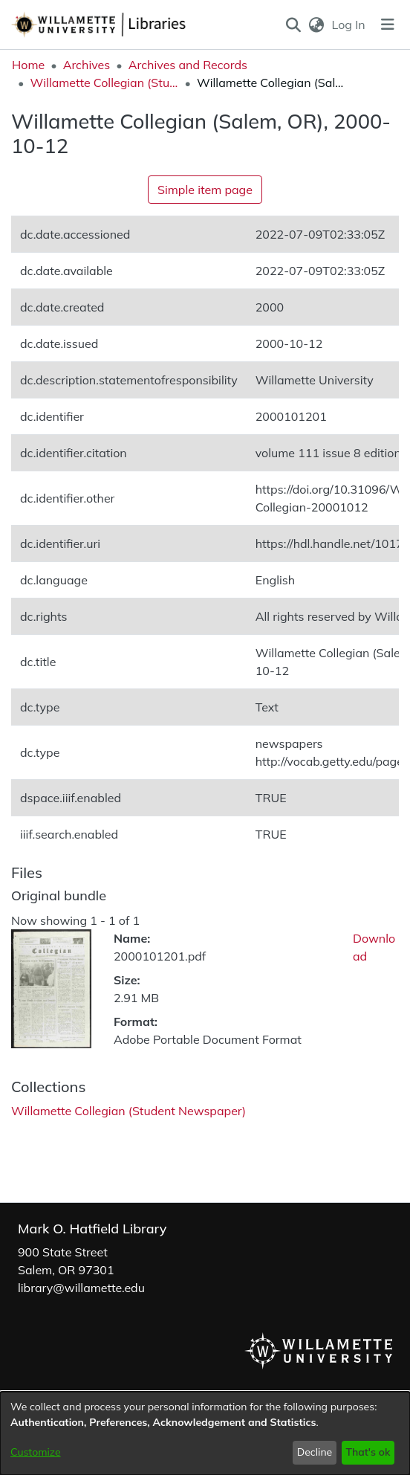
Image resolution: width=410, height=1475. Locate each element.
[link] (128, 1110)
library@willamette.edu (81, 1287)
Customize (35, 1452)
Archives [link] (87, 64)
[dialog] (205, 1433)
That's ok (367, 1452)
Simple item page (205, 189)
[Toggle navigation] (388, 24)
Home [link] (28, 64)
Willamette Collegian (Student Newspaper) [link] (104, 82)
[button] (293, 24)
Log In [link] (349, 24)
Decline (315, 1452)
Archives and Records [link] (187, 64)
